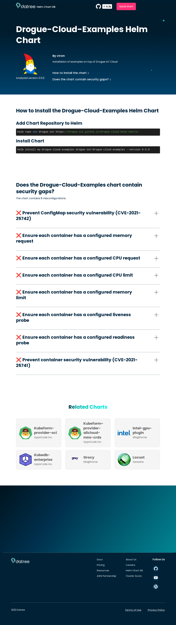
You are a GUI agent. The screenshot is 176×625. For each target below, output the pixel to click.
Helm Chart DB (134, 570)
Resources (103, 570)
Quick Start (126, 6)
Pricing (101, 565)
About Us (131, 559)
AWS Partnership (106, 576)
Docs (100, 559)
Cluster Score (134, 576)
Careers (130, 565)
